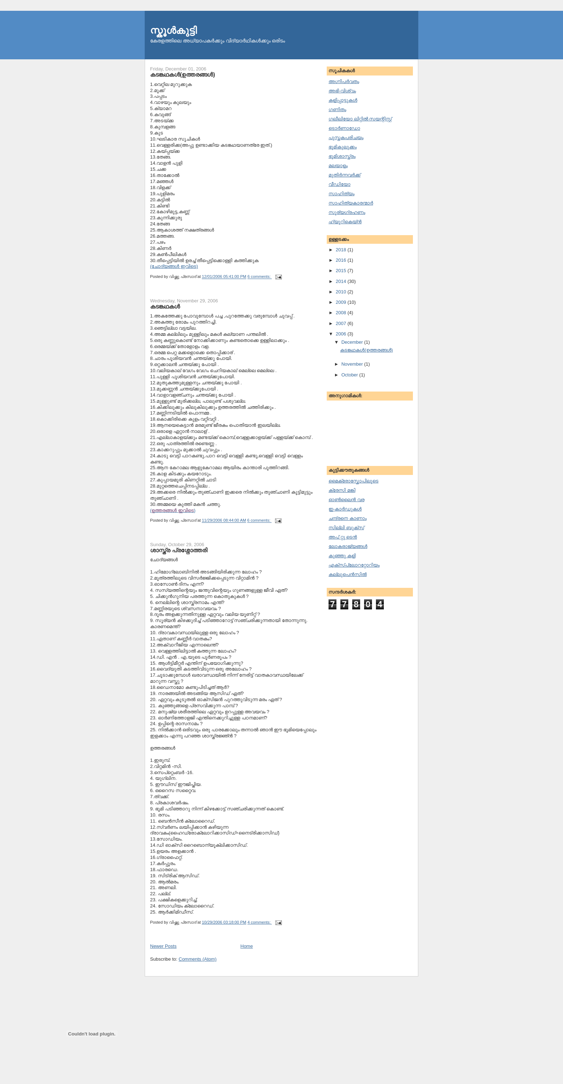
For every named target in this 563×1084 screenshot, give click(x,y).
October (350, 375)
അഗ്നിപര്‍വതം (344, 81)
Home (247, 946)
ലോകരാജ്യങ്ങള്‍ (348, 546)
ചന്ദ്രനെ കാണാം (348, 518)
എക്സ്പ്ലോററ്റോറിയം (354, 565)
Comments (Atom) (198, 959)
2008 (342, 312)
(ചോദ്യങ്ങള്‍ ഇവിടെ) (174, 266)
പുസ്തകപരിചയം (346, 137)
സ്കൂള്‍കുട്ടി (173, 30)
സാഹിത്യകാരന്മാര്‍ (351, 203)
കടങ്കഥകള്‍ (165, 306)
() (172, 510)
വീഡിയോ (339, 184)
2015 (342, 270)
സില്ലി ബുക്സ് (346, 527)
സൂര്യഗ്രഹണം (347, 212)
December (352, 342)
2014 (342, 281)
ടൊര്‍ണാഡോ (344, 128)
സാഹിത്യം (341, 193)
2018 (342, 249)
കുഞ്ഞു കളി (342, 555)
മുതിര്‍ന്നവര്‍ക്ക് (344, 175)
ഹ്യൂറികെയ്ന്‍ (345, 221)
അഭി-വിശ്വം (342, 90)
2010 (342, 291)
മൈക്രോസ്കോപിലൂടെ (353, 481)
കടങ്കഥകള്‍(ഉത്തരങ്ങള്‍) (182, 74)
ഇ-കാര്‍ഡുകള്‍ (345, 509)
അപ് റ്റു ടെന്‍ (343, 537)
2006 (342, 334)
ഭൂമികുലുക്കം (343, 147)
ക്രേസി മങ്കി (342, 490)
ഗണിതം (337, 109)
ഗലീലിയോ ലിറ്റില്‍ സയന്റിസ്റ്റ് (360, 119)
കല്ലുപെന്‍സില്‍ (348, 574)
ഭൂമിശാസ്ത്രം (342, 156)
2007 (342, 323)
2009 (342, 302)
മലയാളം (338, 165)
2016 (342, 260)
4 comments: (259, 922)
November (352, 364)
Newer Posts (163, 946)
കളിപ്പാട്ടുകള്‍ (343, 100)
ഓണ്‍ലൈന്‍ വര (346, 499)
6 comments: (259, 277)
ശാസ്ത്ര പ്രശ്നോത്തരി (178, 550)
